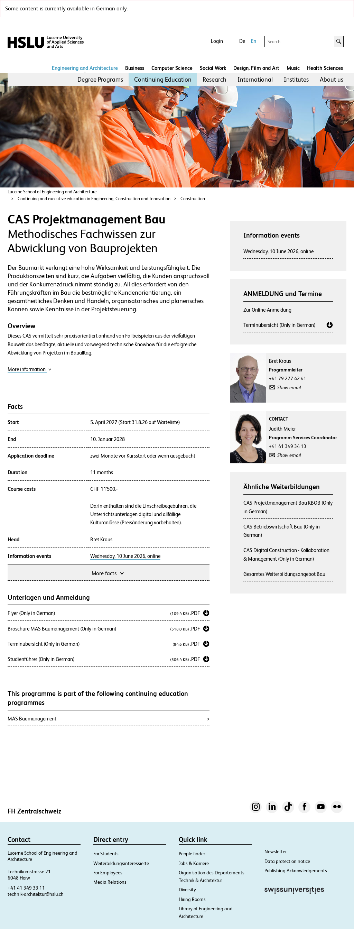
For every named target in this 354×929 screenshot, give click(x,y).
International (255, 79)
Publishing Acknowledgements (295, 870)
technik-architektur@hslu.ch (36, 894)
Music (293, 68)
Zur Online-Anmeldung (267, 310)
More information (30, 369)
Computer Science (172, 68)
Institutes (296, 79)
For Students (106, 853)
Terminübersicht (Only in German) (279, 325)
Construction (192, 198)
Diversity (187, 889)
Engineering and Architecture (85, 68)
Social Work (213, 68)
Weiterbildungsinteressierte (121, 863)
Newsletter (275, 851)
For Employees (107, 872)
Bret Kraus (101, 539)
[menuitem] (100, 79)
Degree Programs (100, 79)
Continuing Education (163, 79)
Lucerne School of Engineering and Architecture (52, 191)
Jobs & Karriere (194, 863)
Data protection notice (287, 861)
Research (214, 79)
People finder (192, 853)
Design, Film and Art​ (256, 68)
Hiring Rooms (192, 899)
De (242, 41)
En (253, 41)
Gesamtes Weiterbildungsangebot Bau (284, 574)
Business (134, 68)
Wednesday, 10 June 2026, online (125, 556)
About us (331, 79)
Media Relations (110, 882)
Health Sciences (325, 68)
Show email (289, 387)
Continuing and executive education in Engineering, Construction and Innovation (94, 198)
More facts (108, 573)
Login (217, 41)
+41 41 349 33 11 (26, 888)
